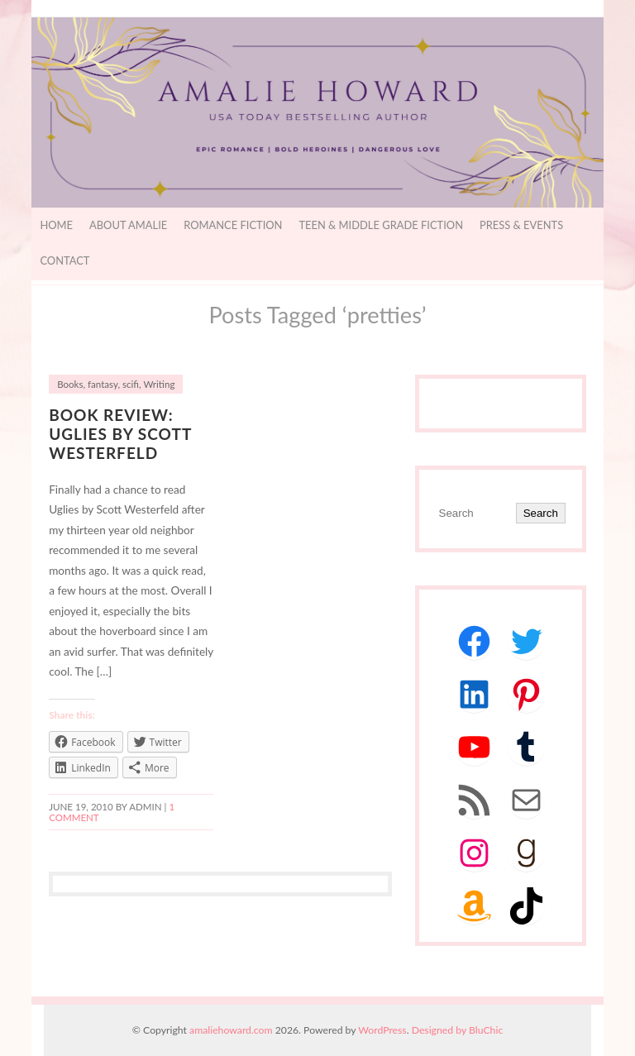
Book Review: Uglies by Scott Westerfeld (120, 433)
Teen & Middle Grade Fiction (380, 225)
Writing (158, 384)
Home (56, 225)
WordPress (382, 1030)
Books (70, 384)
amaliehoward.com (230, 1030)
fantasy (102, 384)
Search (540, 513)
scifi (130, 384)
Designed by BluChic (458, 1030)
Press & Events (521, 225)
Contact (64, 260)
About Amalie (128, 225)
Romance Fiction (233, 225)
